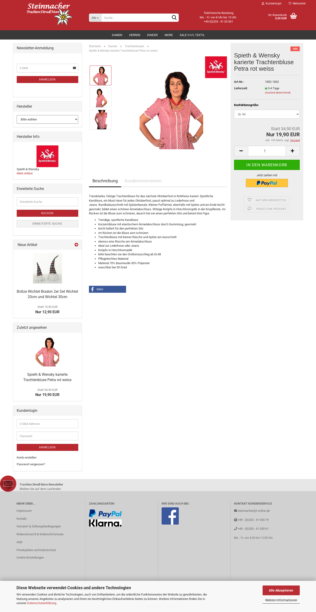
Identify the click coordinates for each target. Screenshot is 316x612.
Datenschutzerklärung (41, 603)
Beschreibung (105, 180)
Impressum (24, 510)
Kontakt (21, 518)
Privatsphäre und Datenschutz (36, 550)
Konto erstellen (26, 457)
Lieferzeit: (241, 88)
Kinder (152, 35)
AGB (19, 542)
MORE (169, 35)
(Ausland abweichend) (277, 92)
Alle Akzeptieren (281, 590)
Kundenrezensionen (143, 180)
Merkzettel (297, 3)
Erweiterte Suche (47, 223)
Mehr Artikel (25, 173)
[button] (107, 289)
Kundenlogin (272, 3)
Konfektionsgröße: (246, 105)
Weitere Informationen (281, 600)
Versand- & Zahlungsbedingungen (38, 526)
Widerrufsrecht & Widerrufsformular (40, 534)
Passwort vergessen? (31, 464)
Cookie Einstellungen (30, 557)
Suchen (47, 213)
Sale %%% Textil (192, 35)
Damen (117, 35)
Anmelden (47, 79)
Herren (134, 35)
